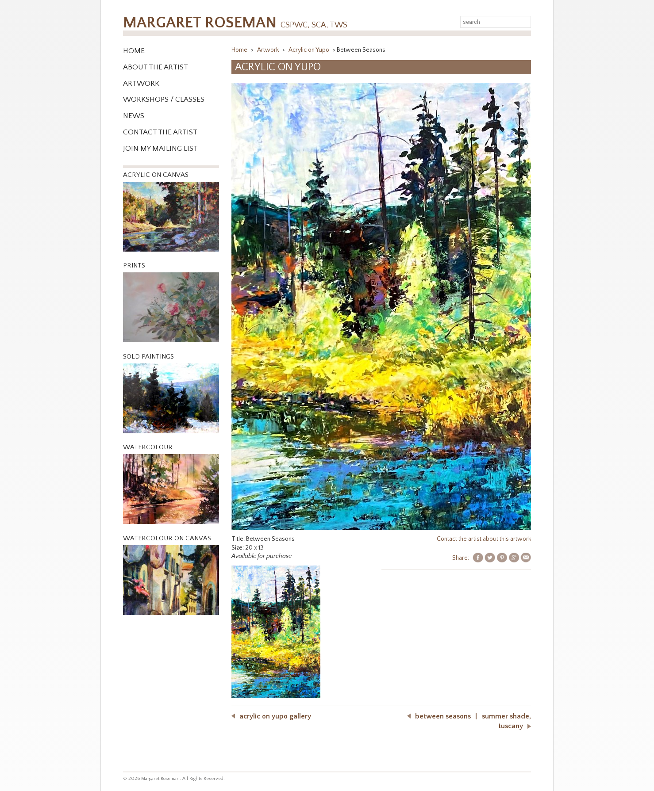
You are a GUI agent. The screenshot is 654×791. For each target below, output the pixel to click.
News (133, 116)
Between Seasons (443, 716)
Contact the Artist (160, 132)
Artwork (141, 84)
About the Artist (155, 67)
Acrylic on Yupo (310, 49)
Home (134, 51)
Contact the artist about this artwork (484, 539)
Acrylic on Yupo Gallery (275, 716)
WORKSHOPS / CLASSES (163, 99)
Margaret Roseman (235, 22)
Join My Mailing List (160, 149)
